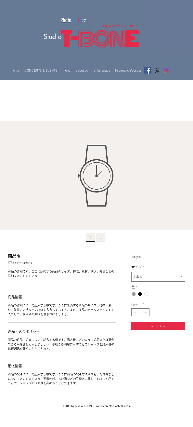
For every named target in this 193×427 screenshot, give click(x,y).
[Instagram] (166, 70)
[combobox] (158, 277)
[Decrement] (134, 312)
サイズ (137, 267)
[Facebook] (147, 70)
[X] (157, 70)
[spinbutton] (140, 312)
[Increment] (146, 312)
